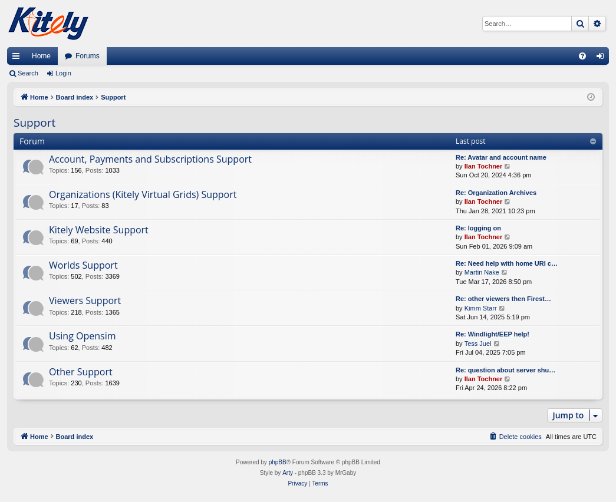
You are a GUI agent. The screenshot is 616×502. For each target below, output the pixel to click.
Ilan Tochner (484, 166)
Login (63, 73)
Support (34, 122)
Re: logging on (478, 228)
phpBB (277, 462)
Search (28, 73)
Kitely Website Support (99, 229)
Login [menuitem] (603, 58)
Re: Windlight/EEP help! (492, 334)
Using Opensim (82, 335)
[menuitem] (582, 56)
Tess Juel (478, 343)
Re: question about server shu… (505, 370)
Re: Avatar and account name (501, 157)
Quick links (18, 58)
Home (41, 56)
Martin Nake (482, 272)
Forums (87, 56)
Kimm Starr (481, 308)
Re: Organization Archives (496, 192)
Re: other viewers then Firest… (503, 298)
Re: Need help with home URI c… (507, 263)
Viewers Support (85, 300)
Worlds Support (83, 265)
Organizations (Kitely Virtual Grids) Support (142, 194)
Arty (287, 473)
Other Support (81, 371)
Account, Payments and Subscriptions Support (150, 159)
